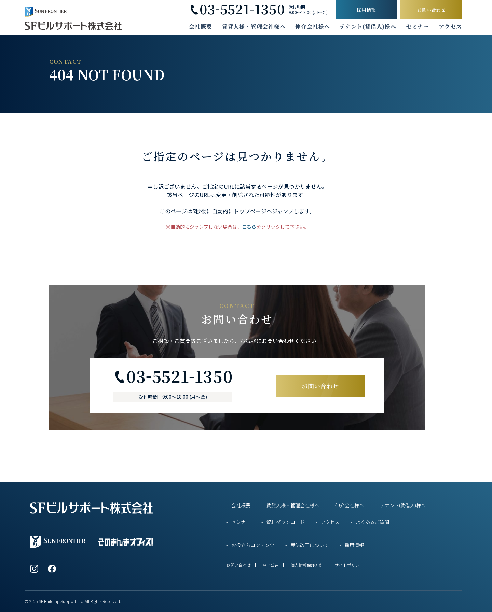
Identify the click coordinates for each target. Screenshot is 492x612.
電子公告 (270, 565)
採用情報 (366, 9)
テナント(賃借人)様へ (368, 27)
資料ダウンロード (285, 521)
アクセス (450, 27)
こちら (249, 226)
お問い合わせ (431, 9)
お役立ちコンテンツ (252, 545)
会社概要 (200, 27)
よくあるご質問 (372, 521)
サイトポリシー (349, 565)
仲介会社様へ (312, 27)
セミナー (417, 27)
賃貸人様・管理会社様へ (254, 27)
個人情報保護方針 (306, 565)
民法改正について (309, 545)
